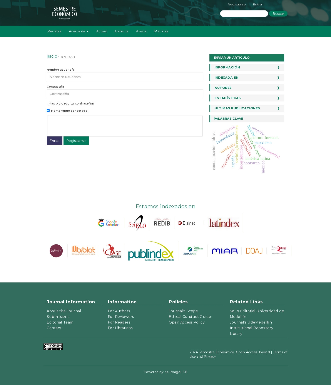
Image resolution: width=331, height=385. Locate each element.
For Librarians (120, 328)
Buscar (278, 14)
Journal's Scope (183, 311)
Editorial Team (60, 322)
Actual (101, 31)
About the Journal (64, 311)
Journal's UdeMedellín (251, 322)
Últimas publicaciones (237, 108)
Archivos (121, 31)
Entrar (257, 4)
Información (227, 67)
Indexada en (226, 78)
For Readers (119, 322)
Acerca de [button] (79, 31)
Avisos (141, 31)
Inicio (52, 56)
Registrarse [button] (76, 141)
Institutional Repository (251, 328)
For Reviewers (121, 317)
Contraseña (55, 86)
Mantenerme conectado (67, 110)
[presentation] (82, 125)
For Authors (119, 311)
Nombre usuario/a (60, 69)
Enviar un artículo (232, 58)
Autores (223, 88)
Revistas (54, 31)
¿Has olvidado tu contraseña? (71, 103)
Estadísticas (228, 98)
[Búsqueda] (244, 13)
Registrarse (236, 4)
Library (236, 334)
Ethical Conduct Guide (190, 317)
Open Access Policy (187, 322)
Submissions (58, 317)
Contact (54, 328)
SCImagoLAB (176, 372)
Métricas (161, 31)
